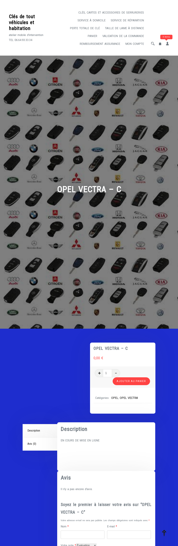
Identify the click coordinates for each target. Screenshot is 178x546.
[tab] (40, 430)
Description (33, 430)
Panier (92, 36)
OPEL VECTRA (130, 397)
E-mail (112, 526)
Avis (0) (31, 443)
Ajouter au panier (131, 381)
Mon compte (134, 44)
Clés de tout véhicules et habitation (22, 22)
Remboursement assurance (100, 44)
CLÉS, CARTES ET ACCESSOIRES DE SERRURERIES (111, 12)
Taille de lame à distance (124, 28)
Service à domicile (92, 20)
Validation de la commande (123, 36)
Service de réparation (127, 20)
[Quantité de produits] (109, 373)
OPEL (116, 397)
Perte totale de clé (85, 28)
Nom (65, 526)
